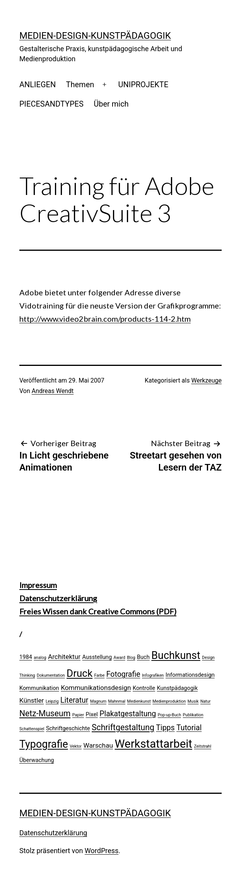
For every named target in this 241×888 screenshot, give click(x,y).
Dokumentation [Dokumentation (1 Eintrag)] (51, 675)
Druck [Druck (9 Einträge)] (79, 673)
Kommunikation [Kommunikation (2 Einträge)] (39, 688)
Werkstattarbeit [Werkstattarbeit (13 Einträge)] (153, 743)
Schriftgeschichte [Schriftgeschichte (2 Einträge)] (68, 728)
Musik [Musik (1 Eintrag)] (193, 701)
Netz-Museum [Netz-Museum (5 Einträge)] (44, 713)
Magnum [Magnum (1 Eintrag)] (98, 701)
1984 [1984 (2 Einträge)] (25, 656)
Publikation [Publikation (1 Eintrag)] (193, 714)
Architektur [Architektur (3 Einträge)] (64, 656)
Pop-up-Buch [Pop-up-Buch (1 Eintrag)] (169, 714)
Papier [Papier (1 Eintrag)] (78, 714)
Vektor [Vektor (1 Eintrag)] (76, 746)
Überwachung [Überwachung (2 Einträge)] (36, 760)
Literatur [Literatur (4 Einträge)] (74, 700)
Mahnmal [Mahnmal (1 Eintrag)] (117, 701)
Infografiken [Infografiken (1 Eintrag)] (153, 675)
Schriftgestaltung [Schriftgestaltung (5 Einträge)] (123, 727)
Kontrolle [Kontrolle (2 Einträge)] (144, 688)
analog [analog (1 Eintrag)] (40, 657)
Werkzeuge (206, 380)
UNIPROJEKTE (143, 84)
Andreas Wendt (53, 391)
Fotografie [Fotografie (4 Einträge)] (123, 674)
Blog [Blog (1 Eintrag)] (131, 657)
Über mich (111, 104)
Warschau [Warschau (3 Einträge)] (98, 745)
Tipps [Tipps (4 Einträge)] (165, 727)
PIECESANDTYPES (51, 104)
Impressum (38, 585)
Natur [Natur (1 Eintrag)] (205, 701)
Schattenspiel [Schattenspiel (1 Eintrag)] (31, 728)
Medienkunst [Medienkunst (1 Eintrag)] (139, 701)
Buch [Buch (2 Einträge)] (143, 656)
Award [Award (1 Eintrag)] (119, 657)
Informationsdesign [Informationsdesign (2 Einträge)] (190, 674)
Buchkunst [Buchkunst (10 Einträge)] (175, 655)
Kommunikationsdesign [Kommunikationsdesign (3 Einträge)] (96, 687)
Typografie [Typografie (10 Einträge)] (43, 744)
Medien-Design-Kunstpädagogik (95, 35)
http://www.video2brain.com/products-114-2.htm (105, 318)
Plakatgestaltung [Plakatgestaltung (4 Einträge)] (127, 713)
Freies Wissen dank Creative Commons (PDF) (97, 611)
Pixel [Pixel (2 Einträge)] (92, 714)
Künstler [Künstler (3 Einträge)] (31, 700)
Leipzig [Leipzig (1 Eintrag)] (52, 701)
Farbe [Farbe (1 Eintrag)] (99, 675)
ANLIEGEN (37, 84)
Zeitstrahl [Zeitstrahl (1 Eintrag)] (202, 746)
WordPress (101, 851)
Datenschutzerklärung (58, 598)
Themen (80, 84)
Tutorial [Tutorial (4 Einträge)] (189, 727)
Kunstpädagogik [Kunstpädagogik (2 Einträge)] (177, 688)
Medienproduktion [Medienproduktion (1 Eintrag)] (169, 701)
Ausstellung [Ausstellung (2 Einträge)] (97, 656)
